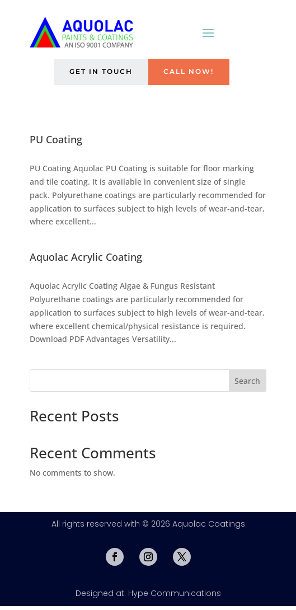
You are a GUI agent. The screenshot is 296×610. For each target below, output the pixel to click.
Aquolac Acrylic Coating (86, 261)
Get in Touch (96, 73)
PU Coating (56, 143)
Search (247, 384)
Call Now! (193, 73)
